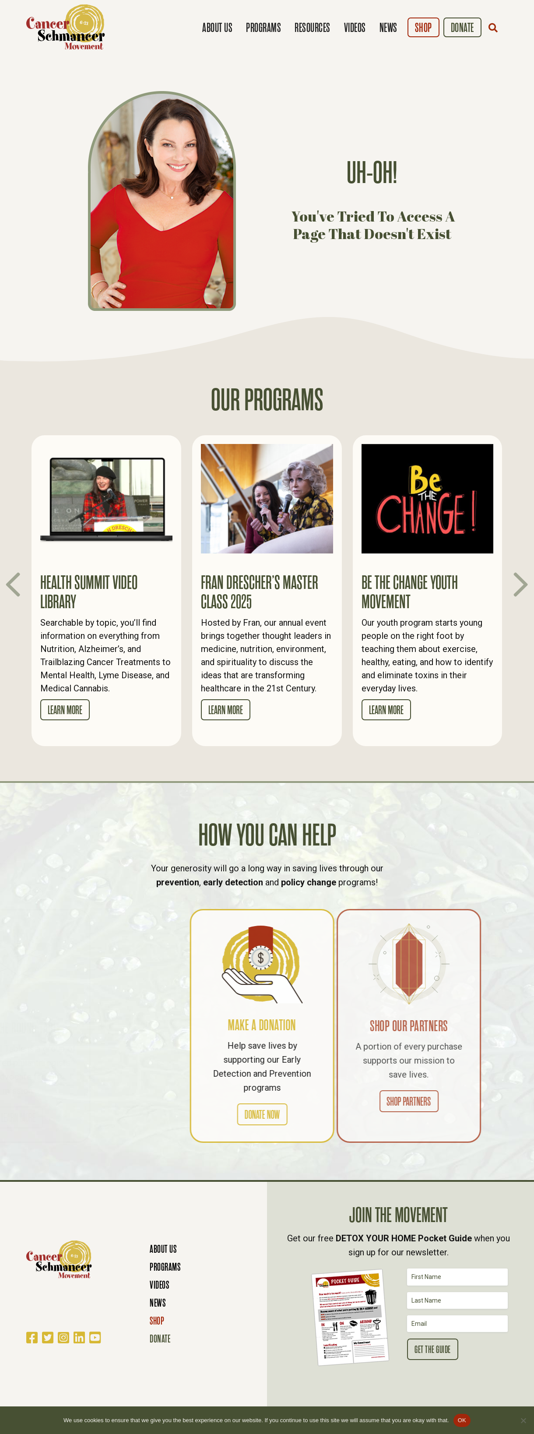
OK (462, 1420)
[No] (523, 1420)
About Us (217, 28)
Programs (263, 28)
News (388, 28)
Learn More (65, 710)
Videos (355, 28)
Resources (312, 28)
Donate (462, 28)
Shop (423, 28)
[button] (495, 28)
